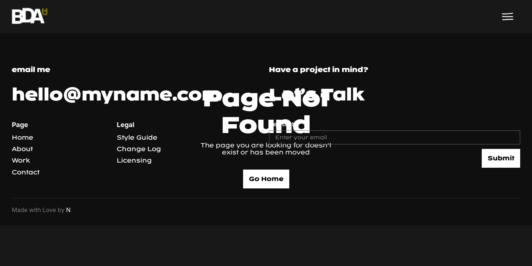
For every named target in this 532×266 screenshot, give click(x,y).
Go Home (266, 179)
